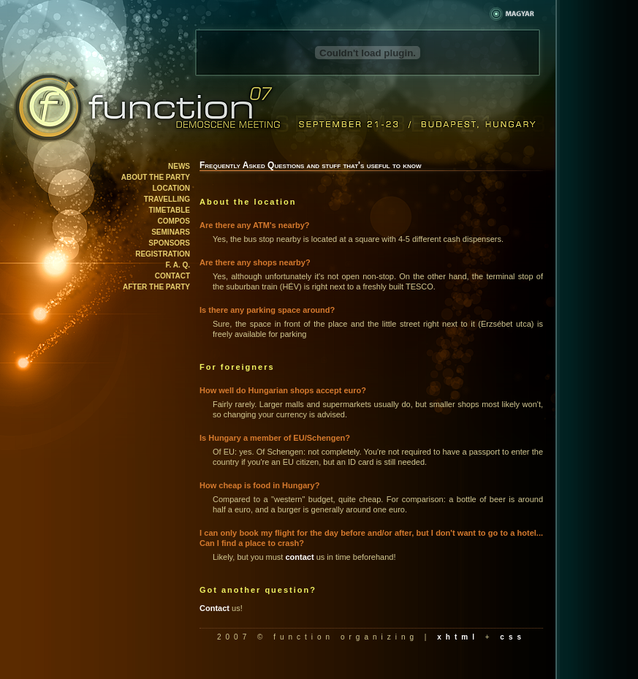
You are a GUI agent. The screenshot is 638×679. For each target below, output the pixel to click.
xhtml (458, 637)
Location (171, 188)
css (512, 637)
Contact (172, 276)
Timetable (169, 210)
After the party (156, 287)
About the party (155, 177)
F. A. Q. (177, 265)
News (179, 166)
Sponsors (169, 243)
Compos (174, 221)
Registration (162, 254)
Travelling (167, 199)
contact (299, 557)
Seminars (170, 232)
